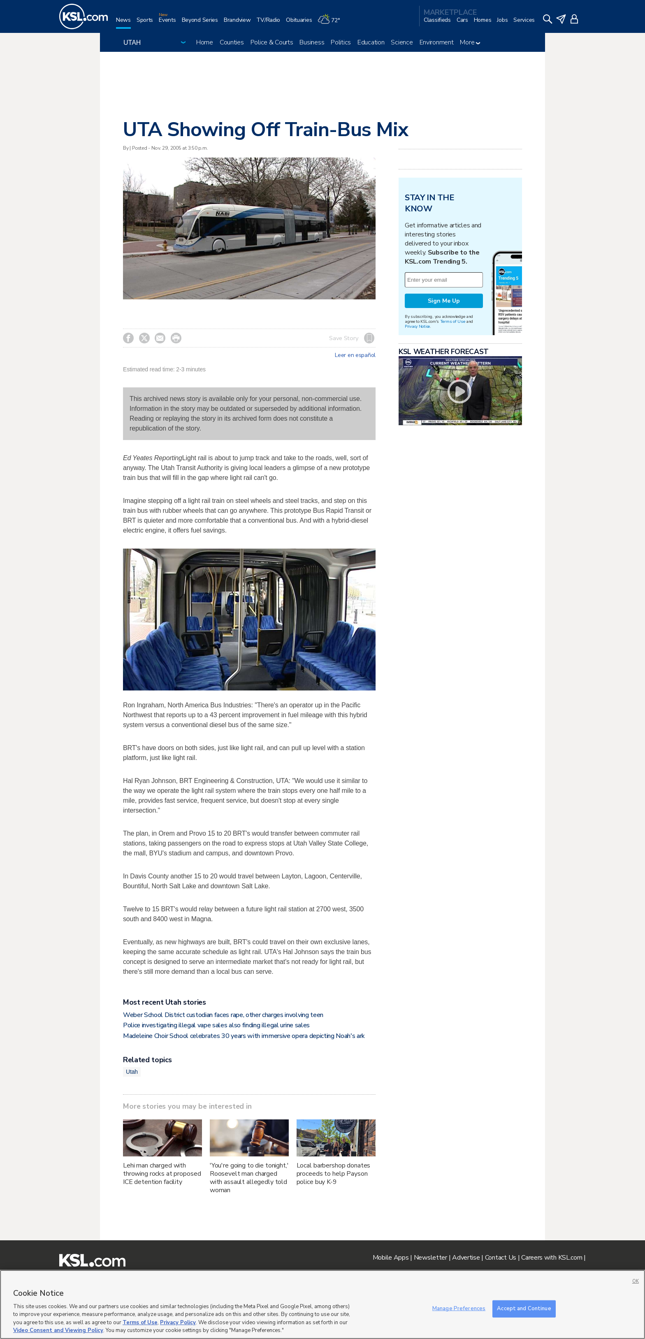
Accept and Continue (524, 1308)
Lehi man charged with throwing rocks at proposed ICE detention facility (162, 1173)
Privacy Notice (417, 326)
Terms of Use (452, 321)
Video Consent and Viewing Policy (58, 1330)
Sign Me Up (444, 301)
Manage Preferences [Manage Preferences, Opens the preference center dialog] (458, 1308)
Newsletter (430, 1257)
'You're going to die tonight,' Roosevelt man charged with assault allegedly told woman (249, 1178)
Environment (437, 42)
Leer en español (355, 355)
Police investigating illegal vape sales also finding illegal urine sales (216, 1025)
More (470, 42)
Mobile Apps (391, 1257)
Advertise (466, 1257)
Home (204, 42)
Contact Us (500, 1257)
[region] (322, 1304)
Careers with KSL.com (551, 1257)
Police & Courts (272, 42)
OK (635, 1281)
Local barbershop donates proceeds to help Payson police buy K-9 (334, 1173)
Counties (232, 42)
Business (311, 42)
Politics (341, 42)
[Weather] (332, 23)
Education (370, 42)
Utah (132, 1071)
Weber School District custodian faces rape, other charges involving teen (223, 1014)
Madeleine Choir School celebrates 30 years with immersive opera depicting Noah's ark (244, 1035)
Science (402, 42)
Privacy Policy (178, 1322)
